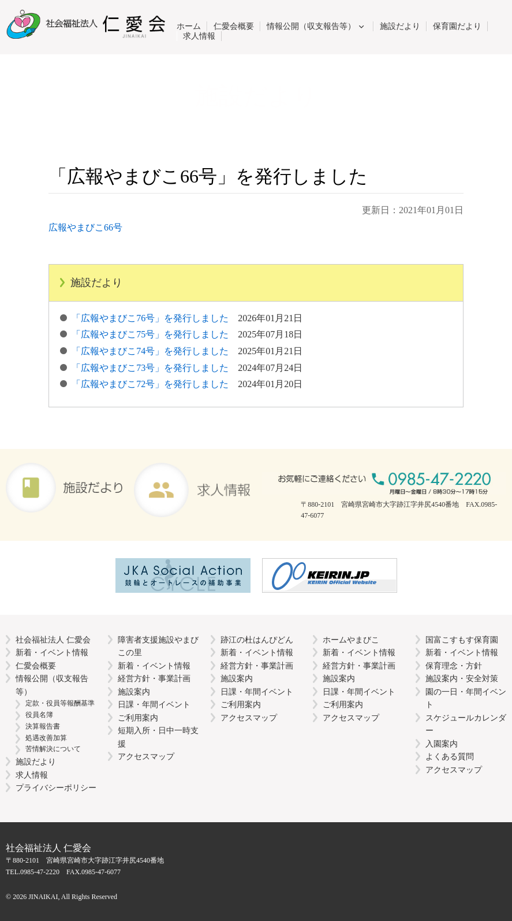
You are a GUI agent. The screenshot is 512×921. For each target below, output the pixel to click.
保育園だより (457, 26)
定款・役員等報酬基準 (60, 703)
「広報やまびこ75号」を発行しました (187, 334)
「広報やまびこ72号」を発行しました (187, 384)
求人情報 (199, 35)
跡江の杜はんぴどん (257, 639)
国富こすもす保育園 (461, 639)
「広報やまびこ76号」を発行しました (187, 318)
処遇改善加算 (46, 738)
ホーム (189, 26)
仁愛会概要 (234, 26)
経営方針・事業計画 (154, 678)
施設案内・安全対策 (461, 678)
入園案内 (441, 743)
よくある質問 (449, 756)
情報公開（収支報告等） (311, 26)
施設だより (400, 26)
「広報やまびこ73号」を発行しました (187, 368)
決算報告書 (42, 726)
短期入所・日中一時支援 (158, 737)
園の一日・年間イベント (465, 698)
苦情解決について (53, 749)
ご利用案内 (138, 717)
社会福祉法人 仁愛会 (53, 639)
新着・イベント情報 (52, 652)
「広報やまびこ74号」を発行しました (187, 351)
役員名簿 (39, 715)
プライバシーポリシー (56, 787)
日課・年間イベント (154, 704)
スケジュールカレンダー (465, 724)
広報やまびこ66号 (85, 227)
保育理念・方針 (453, 665)
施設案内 (134, 691)
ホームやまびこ (351, 639)
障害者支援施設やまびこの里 (158, 646)
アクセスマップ (146, 756)
